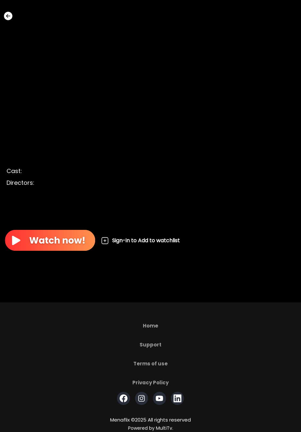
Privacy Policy (150, 382)
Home (150, 325)
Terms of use (150, 363)
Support (150, 344)
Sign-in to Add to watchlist (140, 241)
